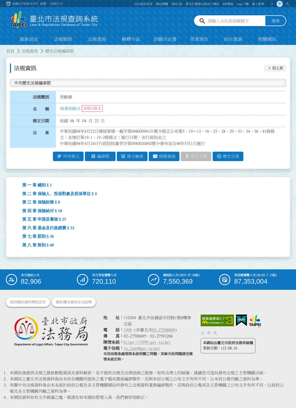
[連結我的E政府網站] (241, 320)
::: (3, 48)
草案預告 (199, 39)
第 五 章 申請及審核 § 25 (44, 219)
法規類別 (63, 39)
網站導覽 (162, 3)
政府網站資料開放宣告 (28, 302)
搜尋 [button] (275, 21)
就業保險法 (70, 108)
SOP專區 (228, 3)
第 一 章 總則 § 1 (37, 185)
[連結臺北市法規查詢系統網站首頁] (54, 20)
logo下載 (242, 3)
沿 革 (41, 133)
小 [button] (272, 3)
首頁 (10, 51)
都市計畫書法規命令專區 (202, 3)
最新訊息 (29, 39)
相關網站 (267, 39)
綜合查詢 (233, 39)
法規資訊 (29, 51)
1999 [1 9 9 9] (128, 330)
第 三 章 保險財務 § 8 (41, 202)
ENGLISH (177, 3)
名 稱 (41, 109)
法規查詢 (97, 39)
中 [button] (279, 4)
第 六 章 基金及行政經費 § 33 (48, 228)
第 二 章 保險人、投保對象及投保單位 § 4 (59, 193)
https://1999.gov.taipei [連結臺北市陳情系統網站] (147, 342)
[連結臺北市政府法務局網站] (51, 331)
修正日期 (41, 121)
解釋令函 (131, 39)
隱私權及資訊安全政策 (74, 302)
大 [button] (287, 4)
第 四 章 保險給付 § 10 (42, 211)
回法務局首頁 (143, 3)
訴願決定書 (165, 39)
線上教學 (258, 3)
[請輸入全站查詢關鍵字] (235, 21)
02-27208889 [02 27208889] (163, 330)
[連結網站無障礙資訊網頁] (217, 320)
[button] (275, 68)
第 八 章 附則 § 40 (38, 245)
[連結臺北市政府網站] (255, 321)
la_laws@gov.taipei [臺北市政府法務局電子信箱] (142, 348)
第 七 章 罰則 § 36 (38, 236)
